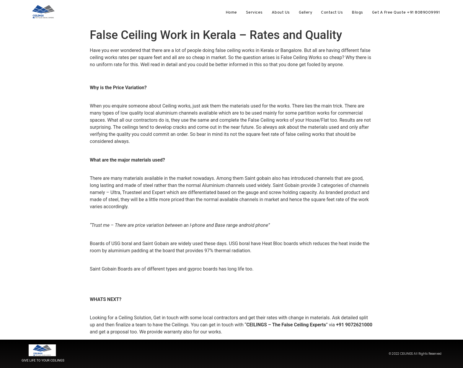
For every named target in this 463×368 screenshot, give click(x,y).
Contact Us (332, 12)
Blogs (357, 12)
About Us (281, 12)
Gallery (305, 12)
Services (254, 12)
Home (231, 12)
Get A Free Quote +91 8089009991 (406, 12)
